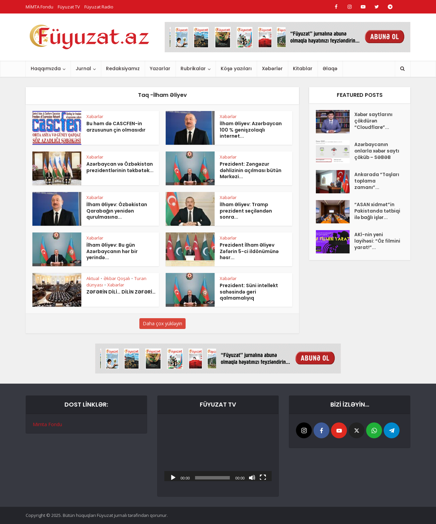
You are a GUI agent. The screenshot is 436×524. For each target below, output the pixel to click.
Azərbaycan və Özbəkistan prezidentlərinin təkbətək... (120, 167)
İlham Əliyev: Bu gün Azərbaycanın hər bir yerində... (112, 251)
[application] (218, 451)
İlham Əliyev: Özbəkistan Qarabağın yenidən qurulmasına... (116, 211)
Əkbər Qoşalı (117, 278)
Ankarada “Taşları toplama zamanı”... (377, 187)
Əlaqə (330, 68)
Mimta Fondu (47, 424)
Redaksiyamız (123, 68)
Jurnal (83, 68)
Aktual (92, 278)
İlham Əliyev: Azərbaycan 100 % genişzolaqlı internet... (251, 130)
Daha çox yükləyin (162, 323)
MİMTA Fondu (39, 7)
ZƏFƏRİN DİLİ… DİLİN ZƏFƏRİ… (121, 291)
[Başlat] (173, 477)
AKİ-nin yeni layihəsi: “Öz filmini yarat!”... (373, 253)
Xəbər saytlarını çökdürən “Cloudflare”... (374, 122)
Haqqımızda (46, 68)
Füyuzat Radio (98, 7)
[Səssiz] (252, 477)
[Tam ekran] (263, 477)
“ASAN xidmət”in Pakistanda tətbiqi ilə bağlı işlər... (374, 220)
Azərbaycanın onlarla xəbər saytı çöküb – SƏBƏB (371, 155)
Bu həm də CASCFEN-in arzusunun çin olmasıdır (115, 126)
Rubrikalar (193, 68)
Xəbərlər (272, 68)
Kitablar (302, 68)
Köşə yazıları (236, 68)
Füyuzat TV (69, 7)
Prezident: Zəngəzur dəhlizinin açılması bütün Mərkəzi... (250, 170)
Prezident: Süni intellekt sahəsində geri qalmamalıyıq (249, 292)
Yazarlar (160, 68)
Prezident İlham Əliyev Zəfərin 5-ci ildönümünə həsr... (249, 251)
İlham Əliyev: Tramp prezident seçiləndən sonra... (246, 211)
